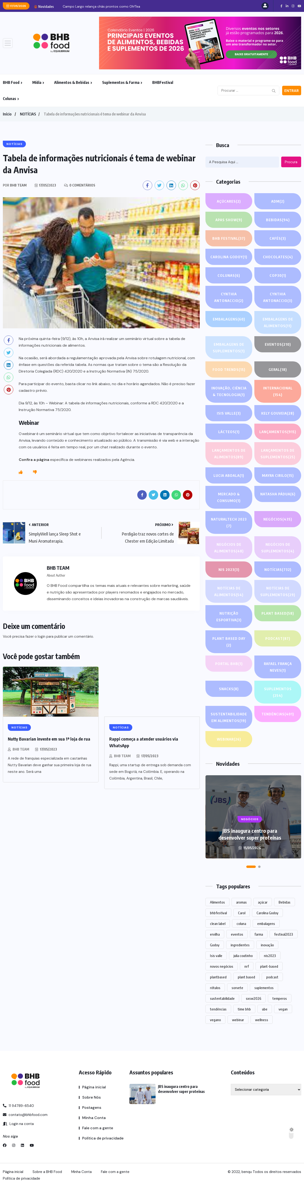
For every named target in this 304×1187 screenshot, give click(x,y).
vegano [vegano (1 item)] (215, 1020)
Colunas (9, 98)
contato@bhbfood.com (25, 1114)
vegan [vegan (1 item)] (283, 1009)
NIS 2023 (228, 569)
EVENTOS (278, 344)
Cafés (277, 238)
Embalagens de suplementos (229, 348)
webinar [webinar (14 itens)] (238, 1020)
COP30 (278, 275)
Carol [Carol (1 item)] (241, 913)
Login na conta (18, 1123)
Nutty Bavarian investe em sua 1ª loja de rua (49, 739)
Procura (291, 162)
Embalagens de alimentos (277, 323)
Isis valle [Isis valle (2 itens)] (216, 955)
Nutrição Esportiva (229, 617)
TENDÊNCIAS (277, 714)
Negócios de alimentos (229, 548)
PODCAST (277, 638)
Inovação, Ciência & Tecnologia (229, 392)
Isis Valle (229, 413)
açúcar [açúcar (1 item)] (262, 902)
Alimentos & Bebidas (71, 82)
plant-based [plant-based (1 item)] (269, 966)
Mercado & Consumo (229, 498)
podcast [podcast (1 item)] (272, 977)
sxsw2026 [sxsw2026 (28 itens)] (253, 998)
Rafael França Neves (277, 667)
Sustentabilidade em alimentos (228, 718)
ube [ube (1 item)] (264, 1009)
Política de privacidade (103, 1138)
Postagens (91, 1107)
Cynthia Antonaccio (228, 298)
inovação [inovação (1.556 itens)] (267, 945)
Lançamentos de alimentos (229, 454)
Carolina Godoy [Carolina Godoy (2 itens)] (267, 913)
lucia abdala (229, 475)
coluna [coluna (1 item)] (241, 923)
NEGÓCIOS (277, 519)
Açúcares (229, 201)
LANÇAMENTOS (277, 431)
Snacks (229, 688)
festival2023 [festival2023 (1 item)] (283, 934)
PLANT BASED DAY (229, 642)
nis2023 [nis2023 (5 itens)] (270, 955)
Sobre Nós (91, 1097)
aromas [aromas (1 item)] (241, 902)
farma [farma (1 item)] (258, 934)
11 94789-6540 (18, 1105)
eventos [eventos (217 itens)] (237, 934)
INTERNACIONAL (278, 392)
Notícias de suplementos (277, 592)
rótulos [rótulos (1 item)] (215, 988)
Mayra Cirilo (278, 475)
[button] (251, 867)
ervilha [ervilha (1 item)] (215, 934)
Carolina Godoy (229, 257)
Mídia (36, 82)
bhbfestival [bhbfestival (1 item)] (218, 913)
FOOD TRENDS (229, 369)
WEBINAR (229, 739)
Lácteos (229, 431)
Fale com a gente (97, 1127)
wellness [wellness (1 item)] (261, 1020)
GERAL (277, 369)
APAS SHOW (228, 219)
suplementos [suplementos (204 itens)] (264, 988)
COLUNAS (229, 275)
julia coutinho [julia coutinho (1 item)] (243, 955)
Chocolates (278, 257)
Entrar (291, 90)
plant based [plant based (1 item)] (246, 977)
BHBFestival (162, 82)
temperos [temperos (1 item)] (279, 998)
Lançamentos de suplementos (277, 454)
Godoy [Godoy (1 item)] (214, 945)
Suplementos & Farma (120, 82)
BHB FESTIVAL (229, 238)
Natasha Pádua (277, 494)
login (41, 636)
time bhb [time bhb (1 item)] (244, 1009)
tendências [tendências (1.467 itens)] (218, 1009)
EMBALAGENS (229, 319)
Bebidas (278, 219)
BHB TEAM (21, 749)
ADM (278, 201)
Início (7, 114)
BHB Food (11, 82)
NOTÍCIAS (28, 114)
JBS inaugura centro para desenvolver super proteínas (105, 6)
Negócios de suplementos (277, 548)
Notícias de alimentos (228, 592)
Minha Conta (94, 1117)
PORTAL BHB (229, 663)
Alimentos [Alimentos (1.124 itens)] (217, 902)
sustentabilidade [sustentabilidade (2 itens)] (222, 998)
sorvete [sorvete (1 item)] (237, 988)
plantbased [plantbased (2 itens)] (218, 977)
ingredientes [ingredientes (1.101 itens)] (240, 945)
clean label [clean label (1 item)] (217, 923)
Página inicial (94, 1087)
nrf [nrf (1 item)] (246, 966)
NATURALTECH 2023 (229, 523)
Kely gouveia (278, 413)
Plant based (277, 613)
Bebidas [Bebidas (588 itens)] (284, 902)
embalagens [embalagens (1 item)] (266, 923)
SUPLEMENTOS (278, 693)
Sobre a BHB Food (47, 1171)
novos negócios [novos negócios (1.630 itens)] (221, 966)
